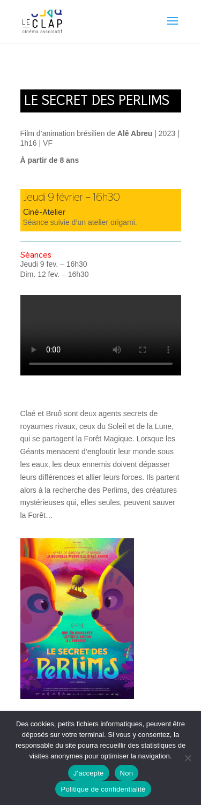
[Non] (187, 758)
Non (126, 773)
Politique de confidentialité (103, 789)
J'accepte (88, 773)
